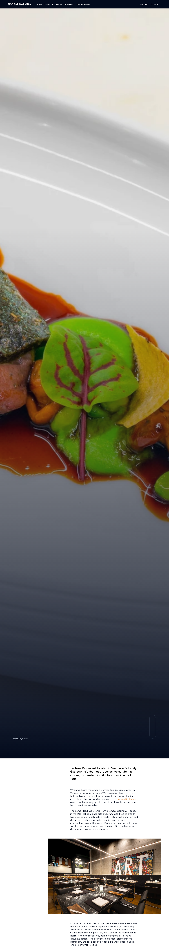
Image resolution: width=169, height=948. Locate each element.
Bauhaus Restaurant (126, 799)
